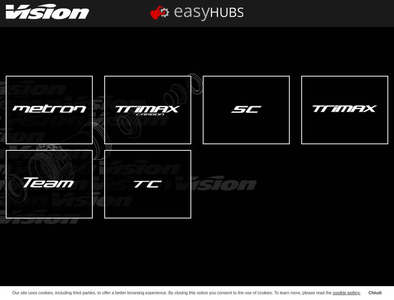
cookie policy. (347, 292)
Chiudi (375, 292)
